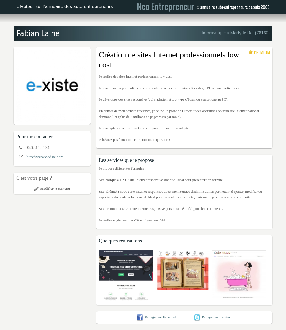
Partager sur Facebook (157, 317)
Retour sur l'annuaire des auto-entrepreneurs (66, 6)
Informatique (213, 32)
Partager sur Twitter (212, 317)
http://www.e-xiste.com (45, 157)
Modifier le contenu (52, 188)
